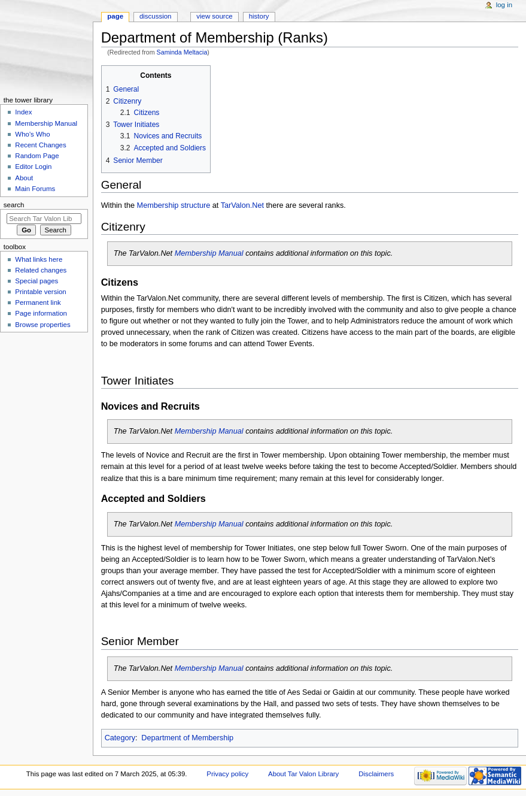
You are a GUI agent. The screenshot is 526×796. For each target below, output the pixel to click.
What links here (38, 259)
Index (23, 112)
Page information (41, 313)
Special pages (36, 280)
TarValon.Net (242, 205)
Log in (504, 4)
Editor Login (33, 166)
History (259, 16)
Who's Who (32, 134)
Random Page (37, 155)
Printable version (40, 291)
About (24, 177)
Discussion (155, 16)
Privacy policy (227, 773)
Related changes (40, 270)
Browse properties (42, 324)
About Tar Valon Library (303, 773)
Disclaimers (376, 773)
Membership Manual (209, 253)
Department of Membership (187, 738)
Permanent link (37, 302)
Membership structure (174, 205)
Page (115, 16)
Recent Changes (40, 145)
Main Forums (35, 188)
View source (214, 16)
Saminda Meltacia (182, 52)
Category (120, 738)
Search (14, 204)
